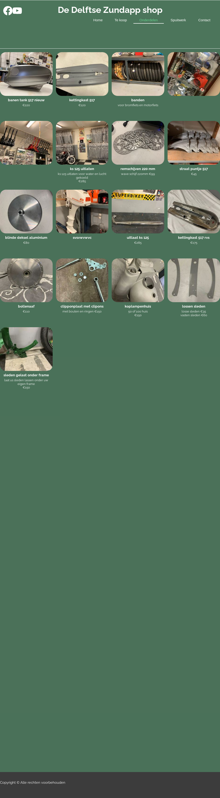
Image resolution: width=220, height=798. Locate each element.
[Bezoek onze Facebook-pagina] (8, 10)
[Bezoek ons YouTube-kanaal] (17, 10)
